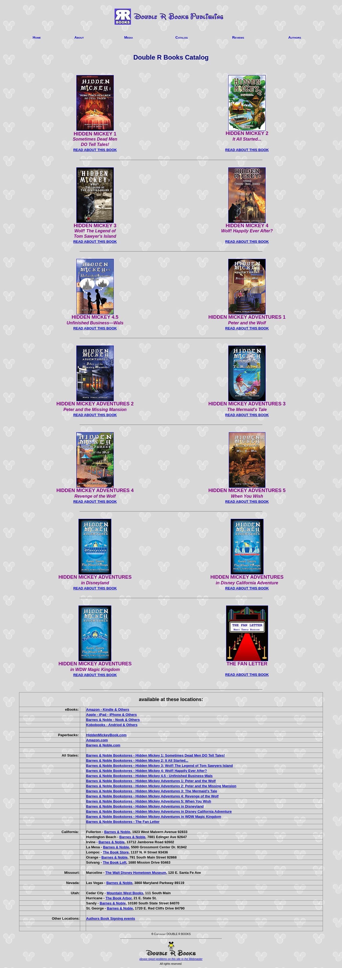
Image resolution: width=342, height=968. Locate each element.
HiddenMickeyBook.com (106, 735)
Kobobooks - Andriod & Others (111, 725)
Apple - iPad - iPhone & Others (111, 715)
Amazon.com (97, 740)
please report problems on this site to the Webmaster (171, 959)
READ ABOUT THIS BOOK (95, 150)
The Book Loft (114, 862)
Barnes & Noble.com (103, 745)
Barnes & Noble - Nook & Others (113, 720)
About (79, 37)
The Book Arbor (119, 898)
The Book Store (116, 852)
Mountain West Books (125, 893)
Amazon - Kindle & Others (107, 709)
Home (37, 37)
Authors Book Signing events (110, 918)
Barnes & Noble (117, 832)
